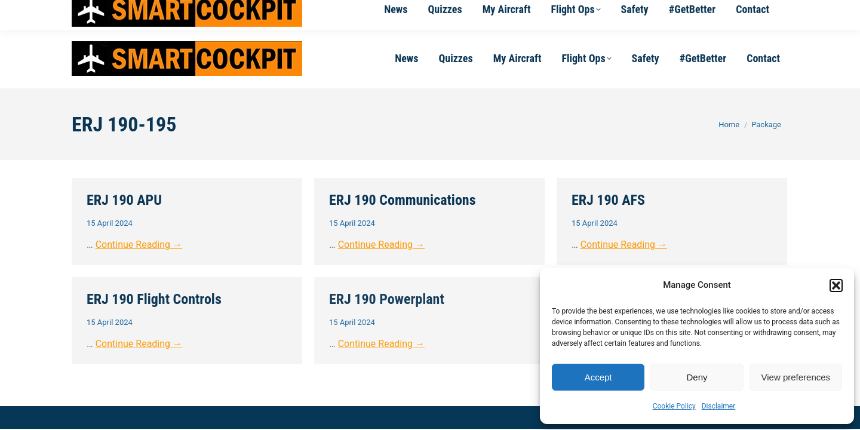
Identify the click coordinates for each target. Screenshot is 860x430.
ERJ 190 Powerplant (386, 299)
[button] (836, 285)
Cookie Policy (674, 406)
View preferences (796, 377)
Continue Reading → (139, 244)
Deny (696, 377)
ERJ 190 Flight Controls (154, 299)
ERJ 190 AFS (608, 200)
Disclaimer (719, 406)
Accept (598, 377)
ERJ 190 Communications (402, 200)
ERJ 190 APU (124, 200)
